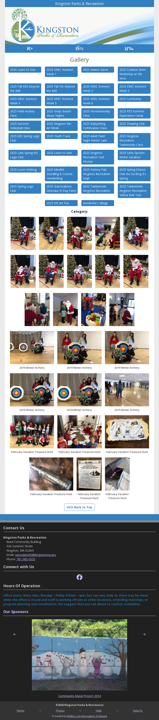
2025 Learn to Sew (59, 153)
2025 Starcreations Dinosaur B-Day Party (61, 188)
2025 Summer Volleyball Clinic (20, 126)
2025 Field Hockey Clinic (22, 113)
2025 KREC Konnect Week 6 (96, 101)
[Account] (79, 48)
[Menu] (129, 48)
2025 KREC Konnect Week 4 (23, 101)
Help (99, 710)
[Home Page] (30, 48)
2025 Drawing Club (132, 124)
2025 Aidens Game (95, 70)
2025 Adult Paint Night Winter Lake (95, 138)
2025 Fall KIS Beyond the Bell (61, 88)
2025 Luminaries (130, 99)
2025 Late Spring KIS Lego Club (24, 155)
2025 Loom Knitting (23, 170)
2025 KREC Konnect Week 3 (132, 88)
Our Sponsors (15, 611)
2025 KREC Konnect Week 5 (60, 101)
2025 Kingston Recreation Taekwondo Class (131, 140)
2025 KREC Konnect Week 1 (60, 72)
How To (137, 710)
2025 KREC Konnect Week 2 (96, 88)
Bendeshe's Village (95, 203)
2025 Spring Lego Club (22, 188)
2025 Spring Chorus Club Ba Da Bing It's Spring (132, 174)
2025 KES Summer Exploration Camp (131, 113)
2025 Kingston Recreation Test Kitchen (93, 157)
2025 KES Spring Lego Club (25, 138)
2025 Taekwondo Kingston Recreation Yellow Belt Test (133, 190)
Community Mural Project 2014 (79, 696)
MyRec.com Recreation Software (87, 716)
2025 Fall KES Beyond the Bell (24, 88)
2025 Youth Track (58, 136)
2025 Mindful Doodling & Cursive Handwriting (59, 174)
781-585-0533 (26, 559)
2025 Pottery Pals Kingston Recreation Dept (96, 174)
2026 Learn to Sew (22, 70)
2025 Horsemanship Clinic (96, 113)
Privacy (60, 710)
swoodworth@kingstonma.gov (35, 555)
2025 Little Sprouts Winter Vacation (132, 155)
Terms (20, 710)
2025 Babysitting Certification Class (95, 126)
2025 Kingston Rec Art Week (59, 126)
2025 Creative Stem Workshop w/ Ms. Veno (132, 74)
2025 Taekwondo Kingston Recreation (96, 188)
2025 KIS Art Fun (58, 203)
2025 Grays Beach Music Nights (59, 113)
